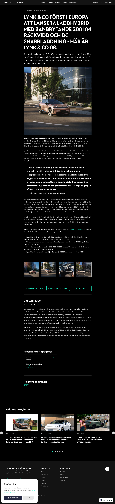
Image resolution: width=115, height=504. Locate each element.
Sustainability (64, 477)
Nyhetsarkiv (44, 474)
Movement (63, 471)
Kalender (64, 2)
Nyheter (43, 2)
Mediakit (57, 2)
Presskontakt (73, 2)
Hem (42, 471)
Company (62, 480)
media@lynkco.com (31, 366)
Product (26, 385)
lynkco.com (108, 2)
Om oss (51, 2)
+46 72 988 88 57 (30, 367)
